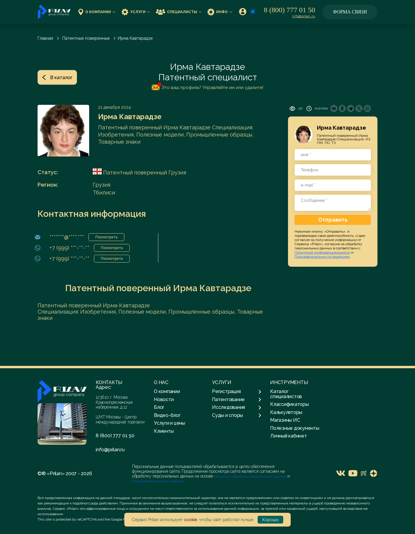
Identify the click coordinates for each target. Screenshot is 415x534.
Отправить (333, 220)
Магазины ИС (285, 420)
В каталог (57, 77)
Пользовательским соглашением (322, 256)
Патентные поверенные (86, 38)
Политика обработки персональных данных (250, 476)
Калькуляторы (286, 412)
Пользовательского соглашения (158, 481)
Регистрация (236, 391)
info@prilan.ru (303, 16)
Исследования (236, 407)
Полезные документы (294, 428)
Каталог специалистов (286, 394)
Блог (159, 407)
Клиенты (164, 431)
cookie (190, 519)
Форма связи (350, 11)
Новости (164, 399)
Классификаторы (289, 404)
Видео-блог (167, 415)
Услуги (135, 12)
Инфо (220, 12)
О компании (96, 12)
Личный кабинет (288, 436)
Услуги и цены (169, 423)
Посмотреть (106, 237)
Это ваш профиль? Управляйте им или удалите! (207, 86)
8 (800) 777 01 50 (289, 10)
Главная (45, 38)
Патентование (236, 399)
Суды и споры (236, 415)
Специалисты (179, 12)
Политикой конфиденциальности (322, 252)
